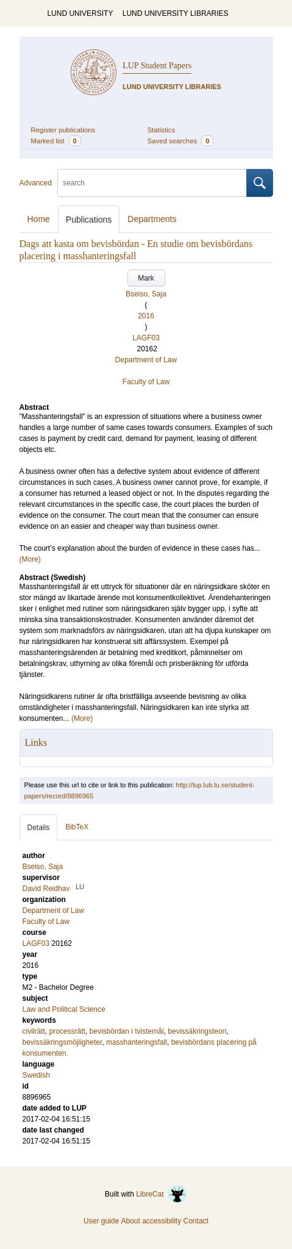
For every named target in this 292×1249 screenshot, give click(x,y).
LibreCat (161, 1194)
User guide (101, 1221)
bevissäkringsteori (197, 1031)
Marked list (55, 140)
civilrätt (34, 1031)
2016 (146, 316)
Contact (195, 1221)
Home (38, 219)
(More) (30, 559)
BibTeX (76, 827)
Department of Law (146, 360)
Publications (89, 219)
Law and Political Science (64, 1009)
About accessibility (151, 1221)
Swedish (36, 1075)
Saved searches (181, 140)
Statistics (162, 130)
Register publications (62, 130)
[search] (152, 183)
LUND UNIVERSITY (80, 13)
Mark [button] (146, 278)
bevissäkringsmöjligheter (62, 1042)
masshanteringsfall (136, 1042)
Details (38, 827)
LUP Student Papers (157, 65)
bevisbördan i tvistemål (127, 1031)
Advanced (36, 183)
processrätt (67, 1031)
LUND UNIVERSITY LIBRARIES (176, 13)
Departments (151, 219)
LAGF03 (146, 338)
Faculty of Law (146, 382)
